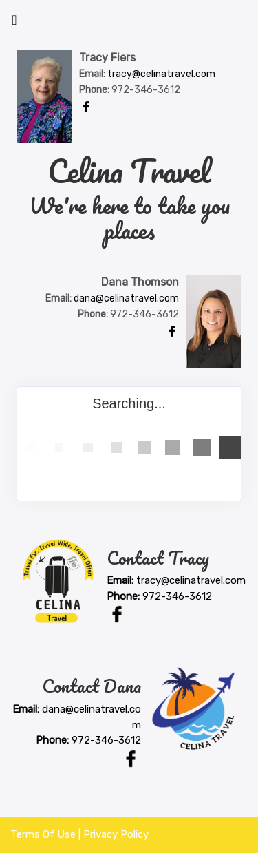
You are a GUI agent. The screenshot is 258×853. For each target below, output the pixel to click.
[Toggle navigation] (14, 23)
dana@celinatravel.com (126, 298)
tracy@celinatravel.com (161, 74)
